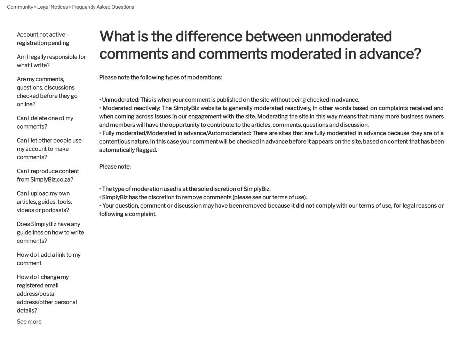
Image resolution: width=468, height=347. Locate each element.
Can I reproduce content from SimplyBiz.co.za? (48, 175)
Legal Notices (52, 7)
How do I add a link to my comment (48, 259)
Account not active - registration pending (43, 38)
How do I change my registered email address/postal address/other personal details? (47, 294)
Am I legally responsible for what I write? (51, 61)
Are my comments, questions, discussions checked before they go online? (47, 92)
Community (20, 7)
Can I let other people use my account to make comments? (49, 149)
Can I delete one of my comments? (45, 122)
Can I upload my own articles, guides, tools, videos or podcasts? (44, 202)
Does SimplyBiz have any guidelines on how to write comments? (50, 232)
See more (29, 321)
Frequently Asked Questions (103, 7)
